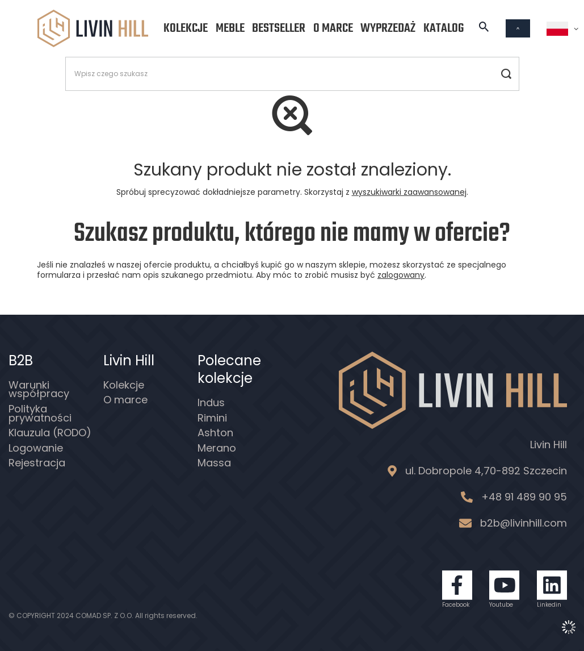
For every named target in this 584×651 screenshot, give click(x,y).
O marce (333, 28)
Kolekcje (185, 28)
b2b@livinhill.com (523, 522)
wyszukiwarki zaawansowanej (409, 192)
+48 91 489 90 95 (524, 496)
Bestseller (278, 28)
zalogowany (401, 275)
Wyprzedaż (387, 28)
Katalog (443, 28)
